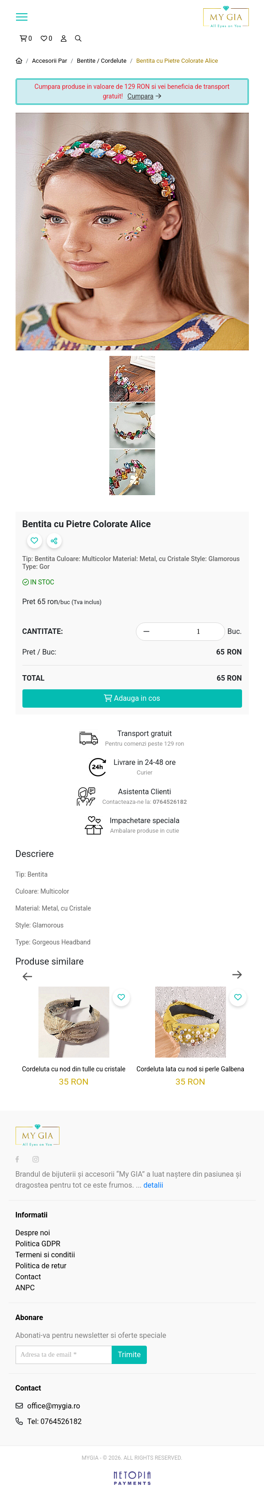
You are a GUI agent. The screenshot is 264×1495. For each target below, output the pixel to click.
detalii (153, 1185)
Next (237, 976)
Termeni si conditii (45, 1254)
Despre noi (33, 1232)
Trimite (129, 1354)
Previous (27, 976)
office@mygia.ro (54, 1406)
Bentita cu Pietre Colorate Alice (177, 60)
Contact (28, 1276)
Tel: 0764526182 (54, 1421)
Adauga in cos (132, 698)
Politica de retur (41, 1265)
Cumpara (145, 96)
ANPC (25, 1287)
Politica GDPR (38, 1243)
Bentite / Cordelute (101, 60)
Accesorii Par (49, 60)
